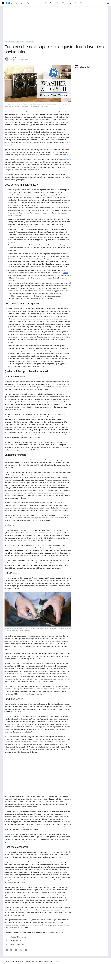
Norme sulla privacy (45, 961)
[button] (7, 950)
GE (6, 796)
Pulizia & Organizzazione (83, 3)
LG (6, 737)
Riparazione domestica (34, 3)
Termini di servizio (31, 961)
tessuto (65, 273)
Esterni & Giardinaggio (64, 3)
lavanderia (65, 530)
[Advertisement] (55, 23)
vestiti (47, 435)
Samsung (8, 716)
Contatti (56, 961)
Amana (7, 834)
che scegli (67, 159)
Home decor (49, 3)
